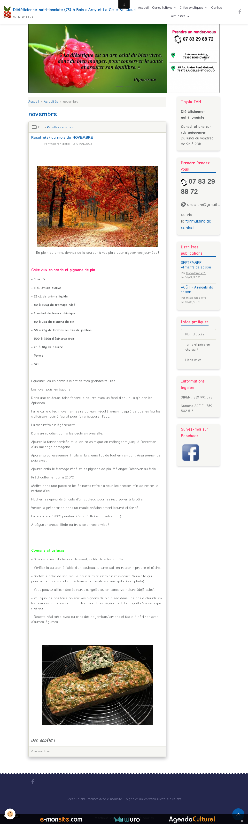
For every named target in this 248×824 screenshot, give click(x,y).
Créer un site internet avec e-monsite (93, 799)
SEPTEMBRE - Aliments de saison (196, 264)
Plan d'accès (194, 334)
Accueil (143, 8)
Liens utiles (193, 360)
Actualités (178, 16)
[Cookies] (10, 814)
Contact (217, 8)
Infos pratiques (192, 8)
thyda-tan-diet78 (60, 143)
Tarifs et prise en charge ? (198, 347)
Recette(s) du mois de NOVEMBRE (62, 137)
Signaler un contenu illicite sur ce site (155, 799)
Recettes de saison (61, 127)
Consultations (162, 8)
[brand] (65, 12)
